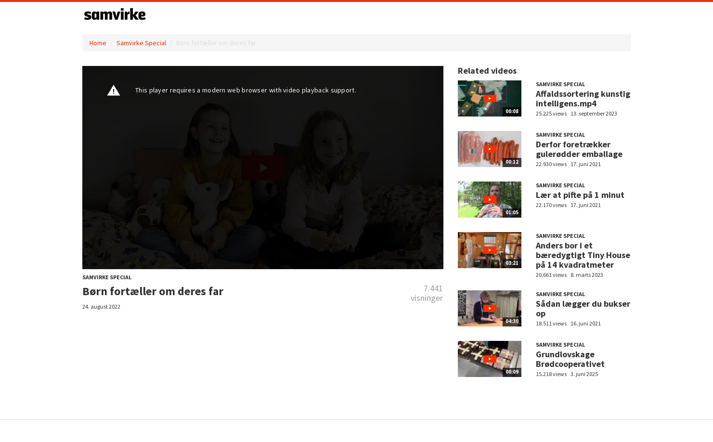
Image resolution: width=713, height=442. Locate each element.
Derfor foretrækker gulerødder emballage (579, 149)
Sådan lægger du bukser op (583, 308)
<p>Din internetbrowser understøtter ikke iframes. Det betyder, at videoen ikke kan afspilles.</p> (262, 167)
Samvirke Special (141, 43)
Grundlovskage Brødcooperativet (570, 359)
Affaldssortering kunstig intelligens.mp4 (583, 98)
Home (98, 43)
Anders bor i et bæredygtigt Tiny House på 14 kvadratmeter (583, 255)
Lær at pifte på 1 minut (580, 194)
